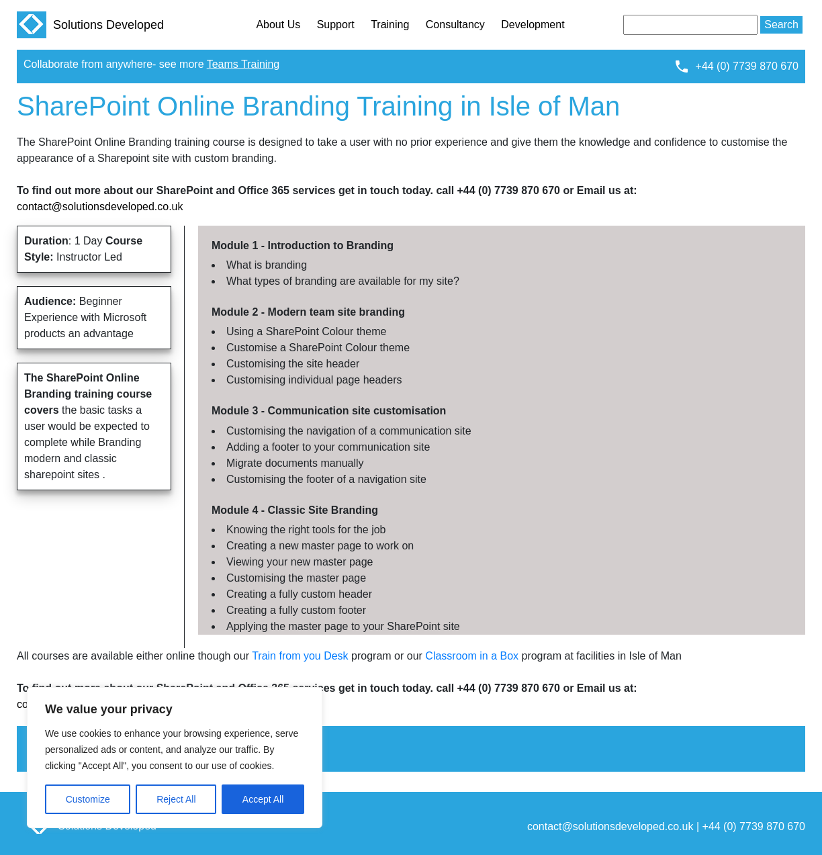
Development (532, 24)
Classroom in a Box (471, 656)
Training (390, 24)
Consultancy (455, 24)
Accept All (262, 799)
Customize (88, 799)
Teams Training (243, 64)
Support (336, 24)
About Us (278, 24)
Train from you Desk (300, 656)
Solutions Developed (90, 24)
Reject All (175, 799)
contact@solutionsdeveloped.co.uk (100, 206)
